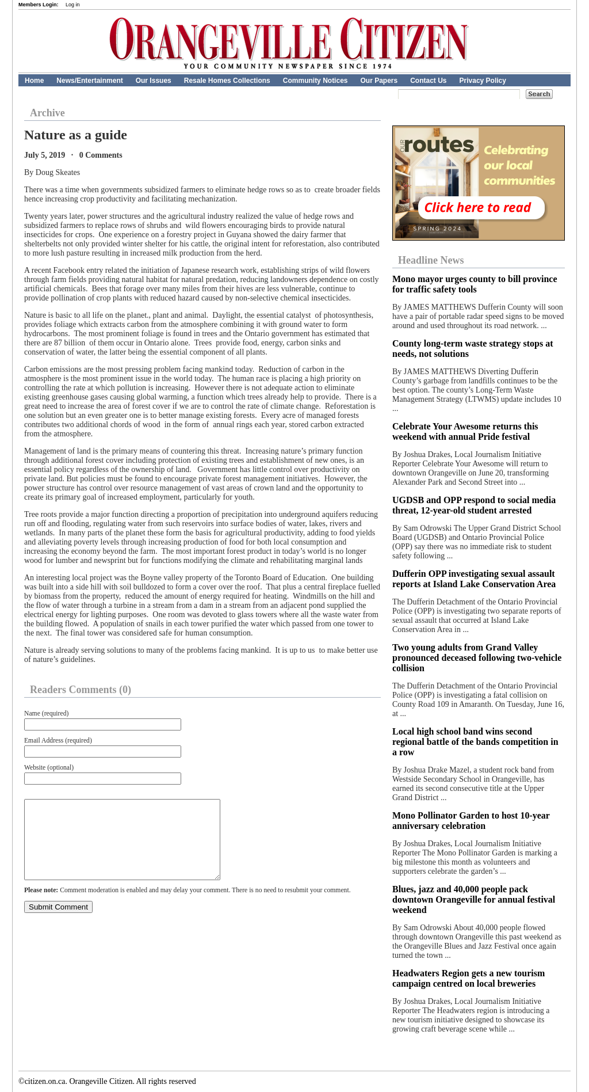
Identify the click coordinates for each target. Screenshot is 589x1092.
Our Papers (378, 81)
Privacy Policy (483, 81)
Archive (47, 113)
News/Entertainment (89, 81)
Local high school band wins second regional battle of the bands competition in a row (475, 741)
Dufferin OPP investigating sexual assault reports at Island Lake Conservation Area (474, 579)
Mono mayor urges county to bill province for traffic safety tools (474, 284)
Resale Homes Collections (227, 81)
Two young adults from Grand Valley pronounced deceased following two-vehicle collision (476, 657)
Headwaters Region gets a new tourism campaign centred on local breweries (468, 978)
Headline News (431, 260)
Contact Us (428, 81)
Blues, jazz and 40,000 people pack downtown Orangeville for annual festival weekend (473, 899)
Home (34, 81)
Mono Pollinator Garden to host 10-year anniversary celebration (471, 821)
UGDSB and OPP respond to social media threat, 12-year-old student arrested (474, 505)
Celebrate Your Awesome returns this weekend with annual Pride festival (465, 431)
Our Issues (153, 81)
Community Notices (315, 81)
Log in (73, 4)
